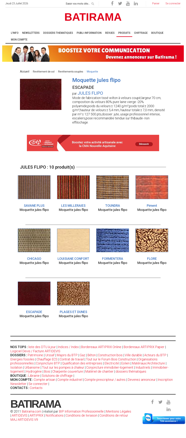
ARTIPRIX (36, 415)
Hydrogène (34, 371)
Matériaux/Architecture (148, 363)
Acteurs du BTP (155, 355)
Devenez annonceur (142, 380)
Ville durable (133, 355)
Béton (91, 355)
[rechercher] (93, 3)
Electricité (111, 363)
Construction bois (110, 355)
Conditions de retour (114, 415)
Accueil (24, 71)
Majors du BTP (67, 355)
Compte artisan (44, 380)
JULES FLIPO (90, 93)
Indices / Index (68, 347)
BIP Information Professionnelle (81, 411)
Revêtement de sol (43, 71)
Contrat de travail (72, 359)
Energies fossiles (22, 359)
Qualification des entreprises (82, 363)
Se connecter (38, 384)
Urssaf (49, 355)
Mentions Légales (118, 411)
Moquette (92, 71)
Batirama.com (31, 411)
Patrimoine (35, 355)
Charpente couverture (67, 371)
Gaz (82, 355)
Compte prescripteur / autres (105, 380)
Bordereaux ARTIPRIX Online (101, 347)
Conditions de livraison (81, 415)
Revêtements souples (70, 71)
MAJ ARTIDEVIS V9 (24, 419)
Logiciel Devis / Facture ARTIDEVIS (35, 351)
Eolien (125, 363)
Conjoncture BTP (48, 363)
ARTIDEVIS (19, 415)
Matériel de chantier (99, 371)
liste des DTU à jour (42, 347)
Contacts (36, 388)
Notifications (55, 415)
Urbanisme (32, 367)
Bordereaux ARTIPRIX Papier (144, 347)
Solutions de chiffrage (57, 376)
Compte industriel (69, 380)
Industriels (143, 367)
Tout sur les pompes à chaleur (63, 367)
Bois (47, 371)
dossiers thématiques (131, 371)
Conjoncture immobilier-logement (109, 367)
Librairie (34, 376)
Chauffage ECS (47, 359)
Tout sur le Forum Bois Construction (111, 359)
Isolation (16, 367)
